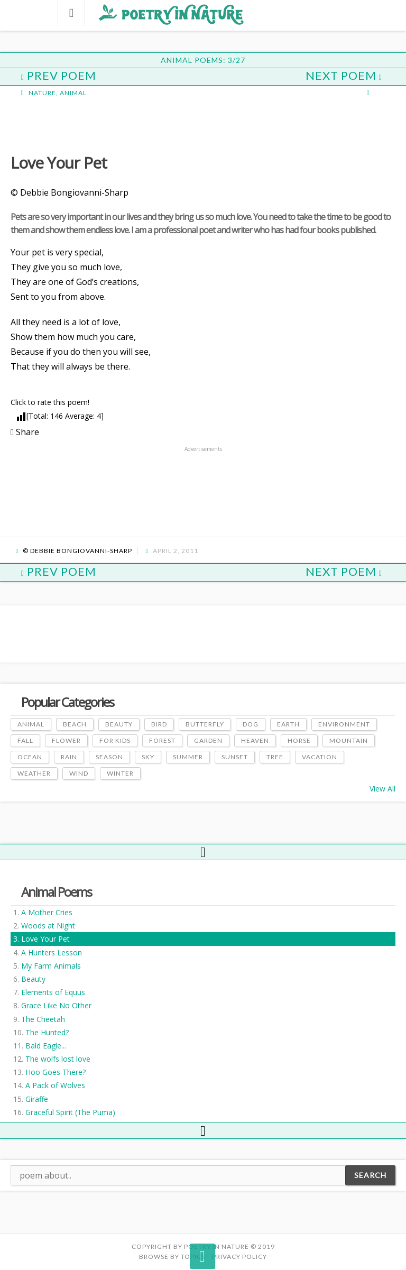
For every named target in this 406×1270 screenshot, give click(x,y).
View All (382, 789)
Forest (162, 740)
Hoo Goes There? (55, 1072)
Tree (274, 757)
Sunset (235, 757)
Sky (148, 757)
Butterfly (205, 724)
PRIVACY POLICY (239, 1256)
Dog (251, 724)
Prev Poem (58, 75)
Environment (344, 724)
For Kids (115, 740)
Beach (75, 724)
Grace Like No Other (56, 1005)
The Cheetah (43, 1019)
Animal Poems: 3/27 (203, 60)
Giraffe (36, 1099)
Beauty (33, 979)
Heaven (255, 740)
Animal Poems (56, 891)
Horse (299, 740)
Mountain (348, 740)
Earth (288, 724)
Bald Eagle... (45, 1046)
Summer (188, 757)
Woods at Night (48, 926)
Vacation (319, 757)
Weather (34, 773)
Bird (159, 724)
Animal (73, 93)
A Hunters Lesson (51, 952)
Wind (78, 773)
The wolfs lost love (57, 1059)
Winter (120, 773)
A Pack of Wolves (55, 1085)
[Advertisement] (95, 124)
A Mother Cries (46, 912)
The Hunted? (47, 1032)
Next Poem (344, 75)
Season (109, 757)
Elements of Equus (53, 992)
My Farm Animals (51, 966)
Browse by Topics (172, 1256)
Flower (66, 740)
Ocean (29, 757)
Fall (25, 740)
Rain (69, 757)
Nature (42, 93)
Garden (208, 740)
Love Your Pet (45, 939)
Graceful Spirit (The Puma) (70, 1112)
